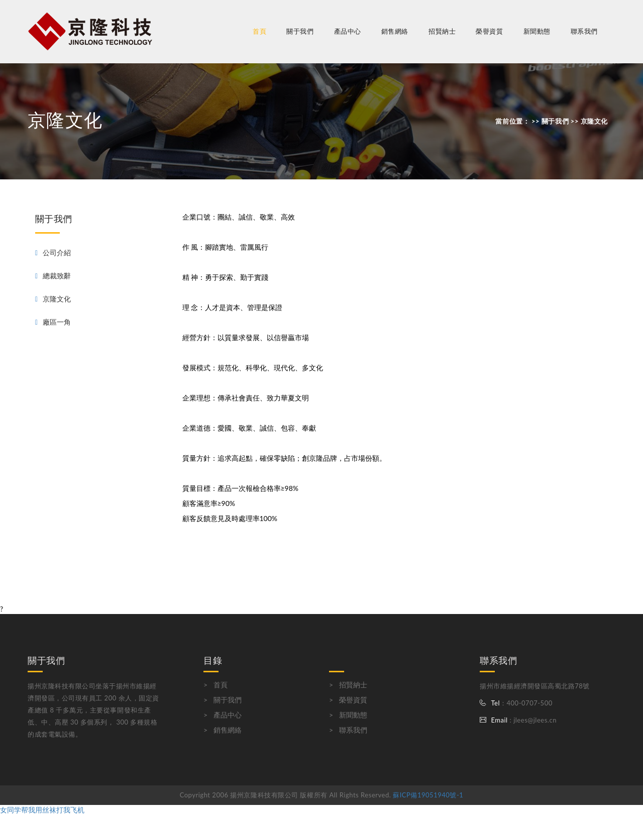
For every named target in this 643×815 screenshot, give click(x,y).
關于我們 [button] (299, 31)
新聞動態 (537, 31)
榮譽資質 (489, 31)
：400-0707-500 (526, 703)
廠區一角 (57, 322)
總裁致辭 (57, 275)
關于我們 (227, 699)
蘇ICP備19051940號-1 (428, 795)
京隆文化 (57, 298)
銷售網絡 (394, 31)
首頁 (259, 31)
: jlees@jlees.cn (532, 720)
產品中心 (227, 714)
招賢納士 (442, 31)
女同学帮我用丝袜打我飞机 (42, 809)
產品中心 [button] (347, 31)
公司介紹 (57, 252)
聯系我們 (584, 31)
